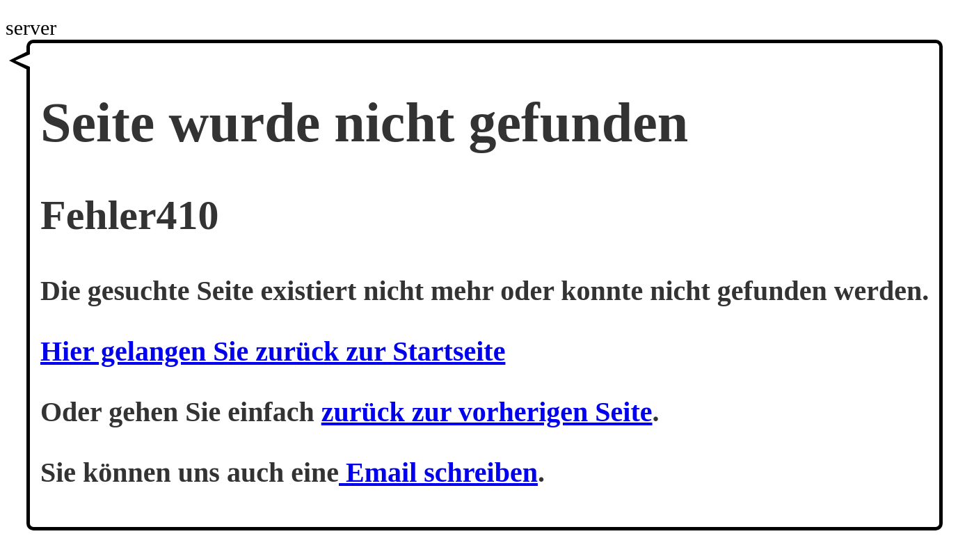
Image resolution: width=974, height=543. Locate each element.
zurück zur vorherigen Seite (487, 411)
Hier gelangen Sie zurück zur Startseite (272, 351)
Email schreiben (438, 472)
